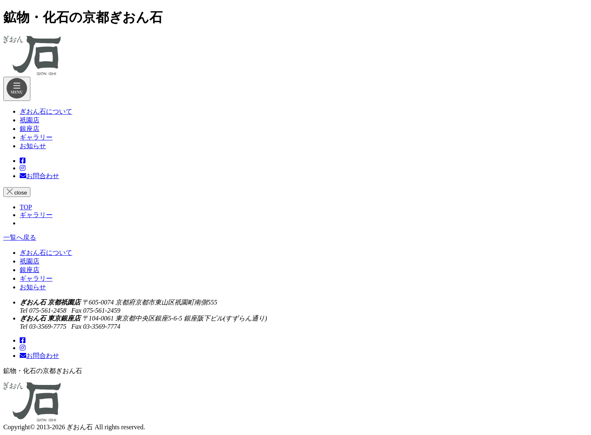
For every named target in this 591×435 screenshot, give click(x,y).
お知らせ (33, 287)
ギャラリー (36, 278)
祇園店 (29, 261)
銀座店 (29, 269)
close (17, 192)
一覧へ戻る (19, 237)
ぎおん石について (46, 252)
